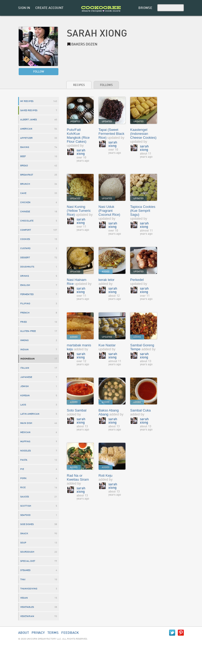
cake (23, 193)
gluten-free (28, 331)
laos (23, 405)
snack (24, 533)
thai (23, 579)
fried (23, 322)
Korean (25, 395)
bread (24, 165)
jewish (24, 386)
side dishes (27, 524)
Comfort (25, 230)
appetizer (26, 138)
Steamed (25, 570)
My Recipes (26, 101)
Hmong (24, 340)
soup (23, 543)
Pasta (23, 460)
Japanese (26, 377)
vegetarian (27, 616)
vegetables (27, 607)
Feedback (70, 633)
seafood (25, 515)
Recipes (79, 85)
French (24, 313)
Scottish (25, 506)
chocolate (26, 221)
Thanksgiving (28, 589)
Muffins (25, 441)
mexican (25, 432)
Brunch (25, 184)
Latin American (29, 414)
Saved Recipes (28, 110)
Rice (23, 487)
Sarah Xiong (81, 152)
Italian (24, 368)
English (25, 285)
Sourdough (27, 552)
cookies (25, 239)
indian (24, 349)
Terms (53, 633)
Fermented (27, 294)
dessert (25, 257)
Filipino (25, 303)
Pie (22, 469)
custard (25, 248)
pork (23, 478)
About (23, 633)
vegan (24, 598)
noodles (25, 451)
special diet (27, 561)
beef (23, 156)
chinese (25, 211)
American (26, 129)
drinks (24, 276)
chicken (25, 202)
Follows (106, 85)
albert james (28, 120)
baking (24, 147)
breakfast (26, 175)
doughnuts (27, 267)
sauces (24, 497)
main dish (26, 423)
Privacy (38, 633)
